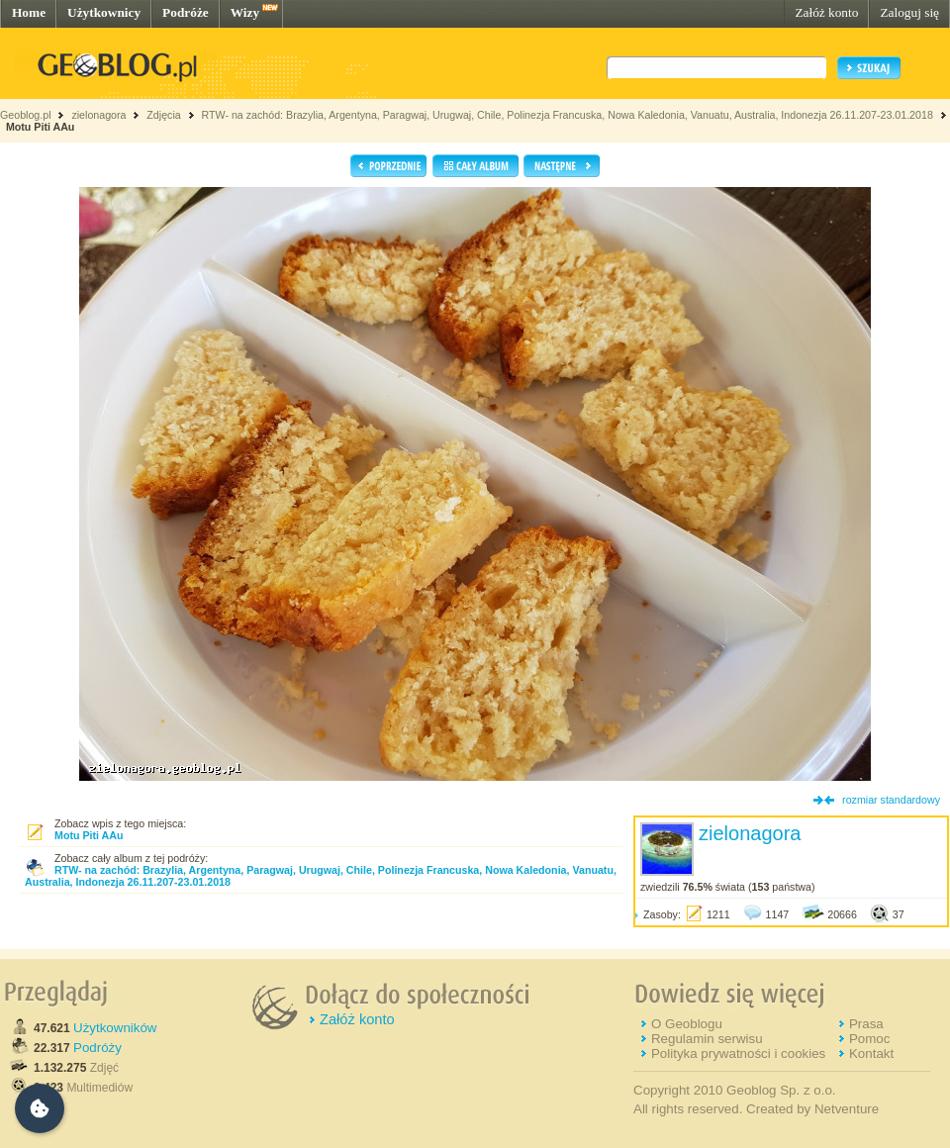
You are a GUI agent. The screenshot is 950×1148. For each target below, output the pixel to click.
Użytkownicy (104, 12)
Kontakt (871, 1053)
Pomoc (869, 1038)
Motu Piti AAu (40, 127)
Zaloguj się (909, 12)
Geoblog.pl (25, 115)
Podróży (97, 1047)
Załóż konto (826, 12)
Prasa (866, 1023)
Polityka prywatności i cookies (738, 1053)
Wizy (245, 12)
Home (29, 12)
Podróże (185, 12)
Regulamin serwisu (707, 1038)
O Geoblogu (686, 1023)
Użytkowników (114, 1027)
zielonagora (98, 115)
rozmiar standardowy (891, 800)
